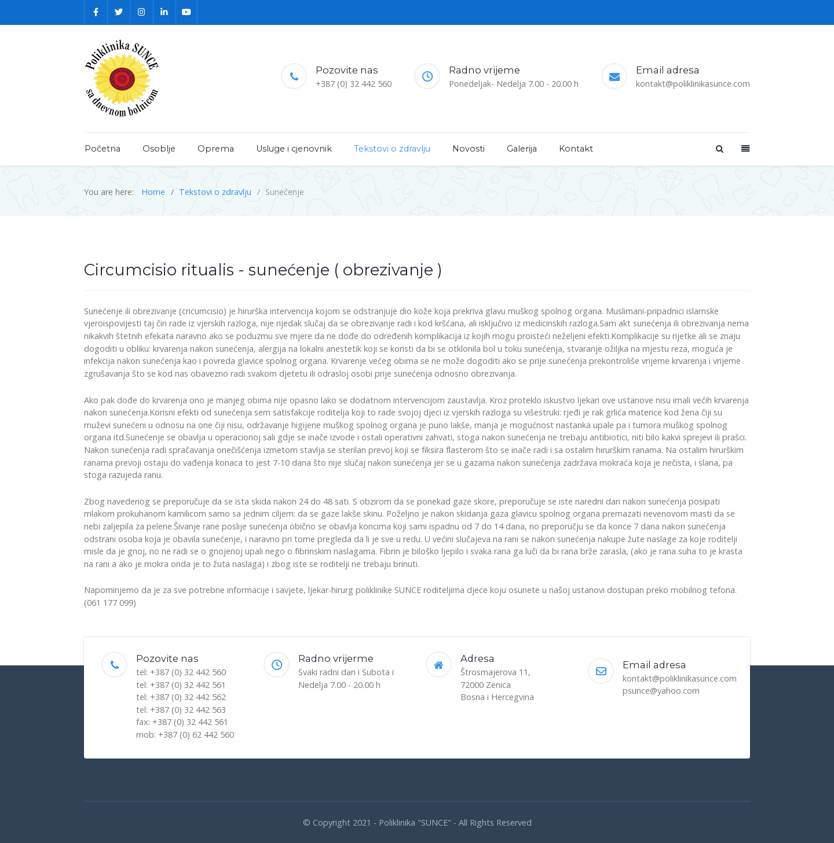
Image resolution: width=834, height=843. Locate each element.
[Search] (718, 148)
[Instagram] (141, 12)
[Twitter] (119, 12)
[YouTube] (186, 12)
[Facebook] (96, 12)
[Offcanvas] (744, 148)
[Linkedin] (165, 12)
